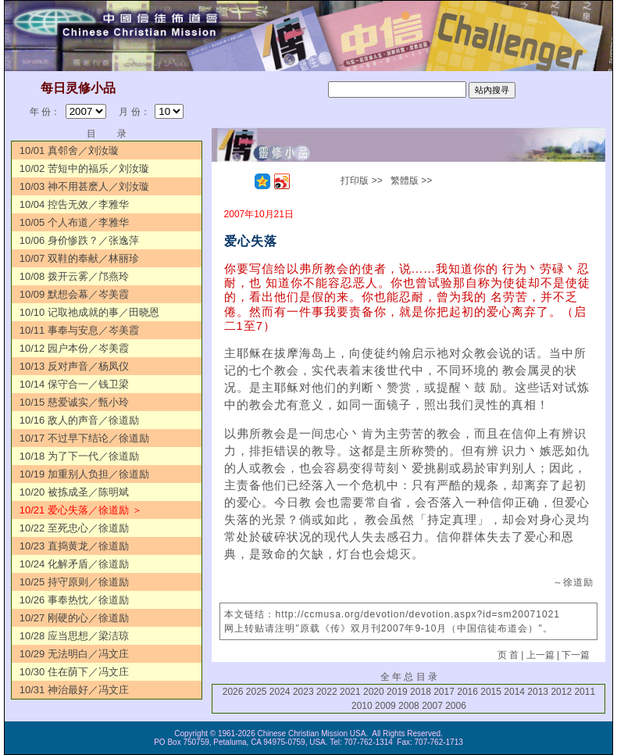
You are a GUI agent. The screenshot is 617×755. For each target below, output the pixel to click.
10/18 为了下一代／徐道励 (79, 456)
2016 (467, 691)
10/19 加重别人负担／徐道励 (84, 474)
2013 (537, 691)
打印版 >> (361, 180)
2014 (514, 691)
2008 (408, 705)
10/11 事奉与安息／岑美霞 (79, 330)
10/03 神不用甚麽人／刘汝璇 (84, 186)
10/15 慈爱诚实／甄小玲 (74, 402)
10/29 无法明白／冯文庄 (74, 654)
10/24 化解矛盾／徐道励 (74, 564)
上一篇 (540, 654)
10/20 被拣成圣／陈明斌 (74, 492)
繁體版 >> (411, 180)
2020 (373, 691)
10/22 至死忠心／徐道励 (74, 528)
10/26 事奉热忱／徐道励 (74, 600)
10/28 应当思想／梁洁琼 (74, 636)
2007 (432, 705)
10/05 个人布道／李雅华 (74, 222)
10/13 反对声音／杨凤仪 (74, 366)
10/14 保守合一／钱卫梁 (74, 384)
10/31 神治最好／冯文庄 (74, 690)
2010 (362, 705)
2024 (280, 691)
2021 (350, 691)
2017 (444, 691)
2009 (385, 705)
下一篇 (576, 654)
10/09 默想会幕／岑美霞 (74, 294)
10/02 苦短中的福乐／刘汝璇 (84, 168)
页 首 (508, 654)
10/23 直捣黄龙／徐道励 (74, 546)
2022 (326, 691)
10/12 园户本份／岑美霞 (74, 348)
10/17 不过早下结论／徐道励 (84, 438)
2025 (256, 691)
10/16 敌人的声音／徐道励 (79, 420)
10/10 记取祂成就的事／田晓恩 (89, 312)
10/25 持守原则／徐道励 (74, 582)
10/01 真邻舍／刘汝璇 (69, 150)
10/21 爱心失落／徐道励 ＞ (81, 510)
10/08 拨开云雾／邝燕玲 (74, 276)
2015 (490, 691)
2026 (233, 691)
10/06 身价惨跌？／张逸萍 (79, 240)
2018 (420, 691)
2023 (303, 691)
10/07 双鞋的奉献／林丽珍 (79, 258)
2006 (455, 705)
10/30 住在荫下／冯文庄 (74, 672)
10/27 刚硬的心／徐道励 (74, 618)
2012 (561, 691)
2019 (397, 691)
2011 (584, 691)
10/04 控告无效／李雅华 (74, 204)
